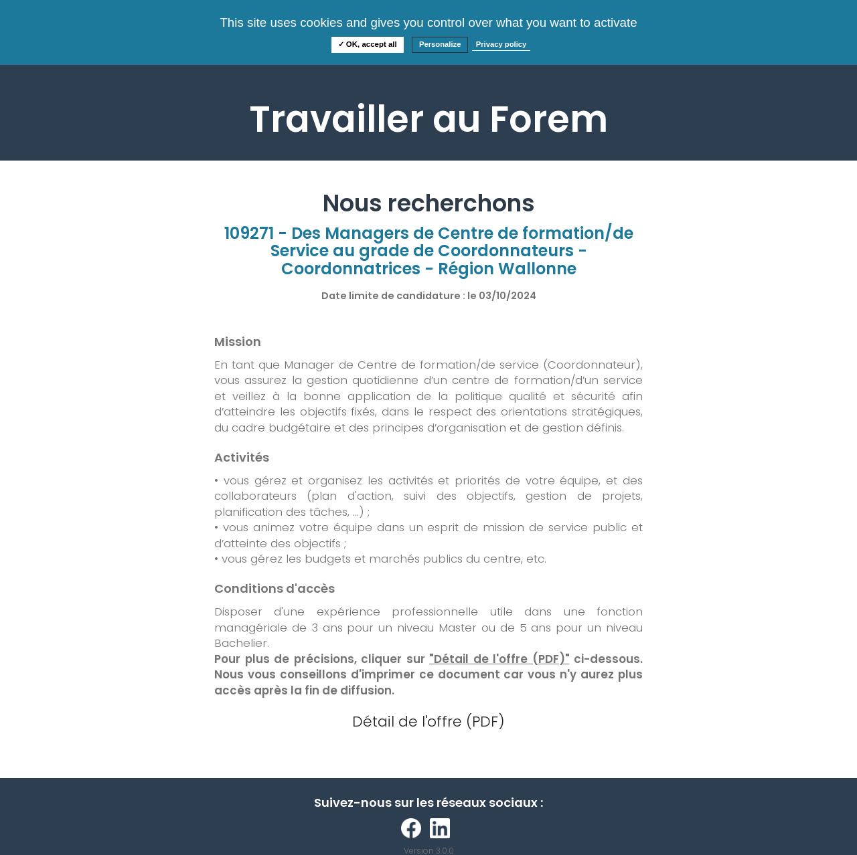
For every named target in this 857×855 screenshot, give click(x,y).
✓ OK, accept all (367, 44)
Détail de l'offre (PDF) (428, 721)
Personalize (440, 44)
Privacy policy (501, 44)
